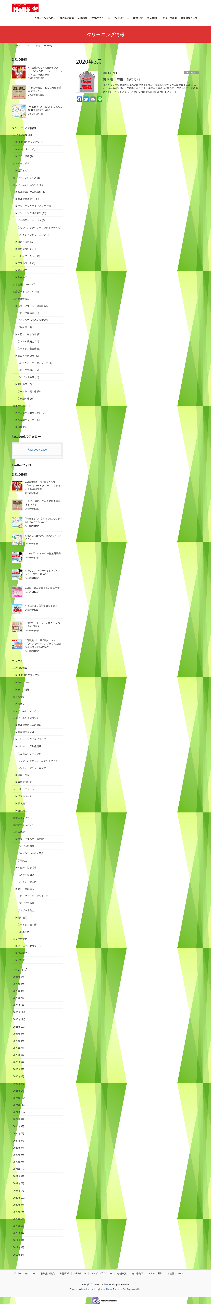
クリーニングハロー (25, 1273)
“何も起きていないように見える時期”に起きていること (45, 108)
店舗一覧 (122, 1273)
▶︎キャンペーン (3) (25, 149)
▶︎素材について (23, 782)
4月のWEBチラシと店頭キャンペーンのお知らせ (43, 624)
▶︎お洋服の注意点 (24, 732)
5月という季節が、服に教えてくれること (43, 537)
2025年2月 (18, 1083)
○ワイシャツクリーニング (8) (33, 234)
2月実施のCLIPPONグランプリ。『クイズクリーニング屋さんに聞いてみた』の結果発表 (43, 644)
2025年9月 (18, 1033)
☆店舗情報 (19, 832)
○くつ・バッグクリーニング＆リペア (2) (39, 227)
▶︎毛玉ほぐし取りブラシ (28, 946)
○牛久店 (22, 860)
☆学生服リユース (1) (24, 284)
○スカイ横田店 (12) (28, 341)
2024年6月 (18, 1140)
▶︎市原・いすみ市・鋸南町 (29, 839)
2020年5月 (18, 1226)
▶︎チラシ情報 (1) (24, 156)
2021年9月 (18, 1176)
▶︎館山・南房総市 (24, 888)
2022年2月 (18, 1162)
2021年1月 (18, 1190)
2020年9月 (18, 1204)
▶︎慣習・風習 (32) (24, 241)
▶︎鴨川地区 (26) (23, 384)
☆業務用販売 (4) (22, 405)
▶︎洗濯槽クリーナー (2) (27, 419)
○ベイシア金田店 (27, 881)
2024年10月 (19, 1112)
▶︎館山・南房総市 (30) (27, 355)
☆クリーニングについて (26, 718)
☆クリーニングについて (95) (28, 184)
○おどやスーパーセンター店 (33, 896)
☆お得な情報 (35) (22, 134)
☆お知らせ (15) (21, 163)
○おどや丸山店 (26, 903)
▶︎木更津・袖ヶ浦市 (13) (28, 334)
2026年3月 (18, 991)
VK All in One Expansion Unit (128, 1289)
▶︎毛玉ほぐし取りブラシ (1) (30, 412)
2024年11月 (19, 1105)
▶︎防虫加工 (191, 72)
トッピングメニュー (101, 1273)
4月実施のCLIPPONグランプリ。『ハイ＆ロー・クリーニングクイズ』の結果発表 (45, 71)
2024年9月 (18, 1119)
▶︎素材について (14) (26, 249)
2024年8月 (18, 1126)
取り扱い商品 (48, 1273)
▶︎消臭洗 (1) (21, 427)
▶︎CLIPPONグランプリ (27, 675)
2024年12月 (19, 1098)
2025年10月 (19, 1026)
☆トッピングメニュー (25, 789)
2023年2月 (18, 1154)
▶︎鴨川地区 (21, 917)
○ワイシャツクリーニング (32, 767)
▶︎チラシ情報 (22, 689)
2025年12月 (19, 1012)
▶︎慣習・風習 (22, 775)
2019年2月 (18, 1254)
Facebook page (37, 449)
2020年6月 (18, 1219)
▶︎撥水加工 (21, 803)
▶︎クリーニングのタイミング (30, 739)
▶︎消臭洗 (20, 960)
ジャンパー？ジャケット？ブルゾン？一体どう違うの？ (43, 572)
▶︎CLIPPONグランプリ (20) (29, 142)
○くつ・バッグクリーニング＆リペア (38, 760)
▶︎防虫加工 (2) (23, 277)
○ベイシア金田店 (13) (29, 348)
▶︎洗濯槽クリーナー (26, 953)
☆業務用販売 (20, 938)
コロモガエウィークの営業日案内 (43, 553)
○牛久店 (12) (25, 327)
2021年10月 (19, 1169)
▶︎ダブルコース (23, 796)
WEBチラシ (80, 1273)
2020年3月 (18, 1233)
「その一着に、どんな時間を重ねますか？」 (43, 502)
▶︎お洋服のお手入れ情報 (28, 725)
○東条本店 (24, 931)
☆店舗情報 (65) (21, 298)
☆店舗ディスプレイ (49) (26, 291)
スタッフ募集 (155, 1273)
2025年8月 (18, 1040)
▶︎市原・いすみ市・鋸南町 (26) (31, 306)
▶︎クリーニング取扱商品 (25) (30, 213)
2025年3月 (18, 1076)
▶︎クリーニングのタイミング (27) (33, 206)
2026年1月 (18, 1005)
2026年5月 (18, 976)
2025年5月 (18, 1062)
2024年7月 (18, 1133)
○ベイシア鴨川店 (27, 924)
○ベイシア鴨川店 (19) (29, 391)
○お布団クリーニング (29, 753)
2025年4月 (18, 1069)
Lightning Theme (104, 1289)
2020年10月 (19, 1197)
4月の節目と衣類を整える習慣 (41, 605)
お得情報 (64, 1273)
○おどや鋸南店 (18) (28, 313)
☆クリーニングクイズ (24, 710)
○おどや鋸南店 (26, 846)
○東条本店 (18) (26, 398)
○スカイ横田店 (26, 874)
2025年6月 (18, 1055)
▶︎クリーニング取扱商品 (28, 746)
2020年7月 (18, 1211)
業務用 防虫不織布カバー (123, 79)
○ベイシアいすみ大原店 (31, 853)
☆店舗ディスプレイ (23, 824)
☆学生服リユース (22, 817)
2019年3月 (18, 1247)
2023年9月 (18, 1147)
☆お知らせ (19, 696)
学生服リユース (175, 1273)
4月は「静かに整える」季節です (42, 588)
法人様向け (137, 1273)
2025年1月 (18, 1090)
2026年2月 (18, 998)
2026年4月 (18, 983)
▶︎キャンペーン (23, 682)
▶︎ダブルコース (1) (25, 263)
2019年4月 (18, 1240)
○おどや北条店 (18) (28, 377)
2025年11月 (19, 1019)
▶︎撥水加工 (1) (23, 270)
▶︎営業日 (20, 703)
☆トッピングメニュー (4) (26, 256)
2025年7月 (18, 1048)
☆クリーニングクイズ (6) (26, 177)
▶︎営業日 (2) (21, 170)
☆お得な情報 (20, 668)
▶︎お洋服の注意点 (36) (27, 199)
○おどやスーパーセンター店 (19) (35, 362)
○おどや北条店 (26, 910)
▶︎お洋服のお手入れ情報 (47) (30, 191)
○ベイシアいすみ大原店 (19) (33, 320)
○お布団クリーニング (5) (31, 220)
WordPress (86, 1289)
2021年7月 (18, 1183)
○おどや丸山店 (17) (28, 370)
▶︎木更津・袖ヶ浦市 (26, 867)
